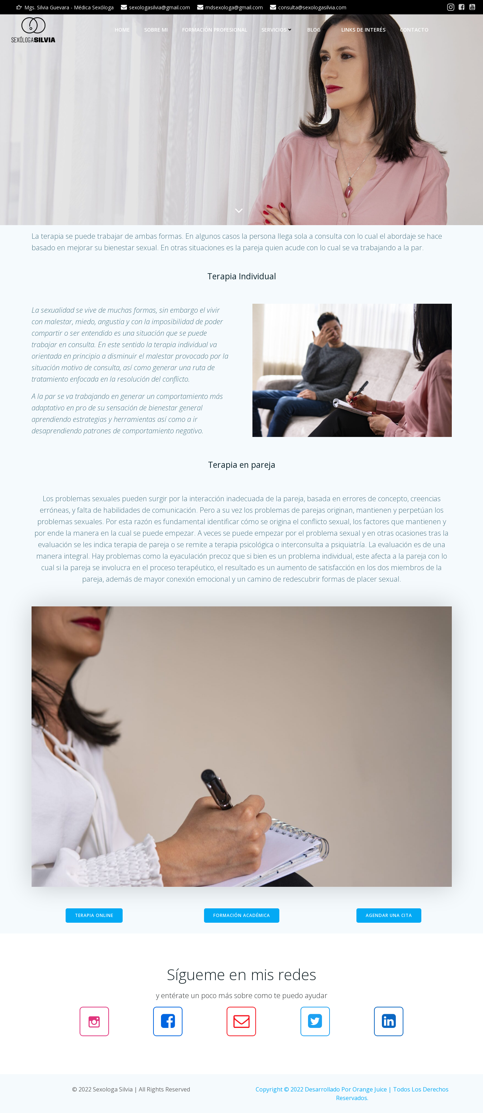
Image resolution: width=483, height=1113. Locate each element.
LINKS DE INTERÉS (363, 29)
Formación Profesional (214, 29)
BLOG (317, 29)
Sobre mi (156, 29)
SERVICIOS (277, 29)
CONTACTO (414, 29)
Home (122, 29)
